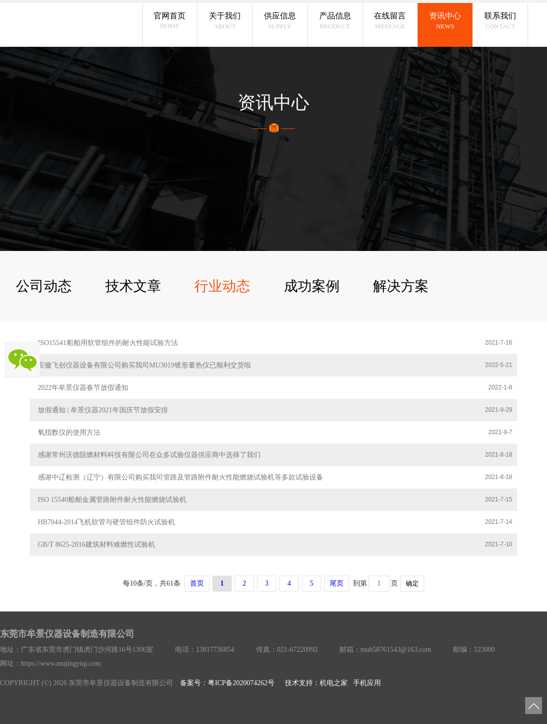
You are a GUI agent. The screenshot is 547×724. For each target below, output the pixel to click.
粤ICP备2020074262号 (241, 683)
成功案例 (312, 286)
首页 (197, 583)
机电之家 (334, 683)
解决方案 (401, 286)
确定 (412, 583)
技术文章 (133, 286)
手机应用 (367, 683)
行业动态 (222, 286)
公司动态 (44, 286)
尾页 (337, 583)
